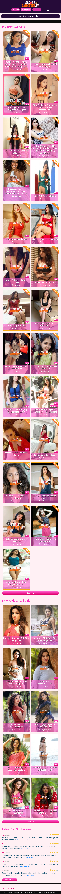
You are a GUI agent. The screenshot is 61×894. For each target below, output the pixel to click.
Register (26, 9)
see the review (22, 840)
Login (36, 9)
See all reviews (9, 880)
